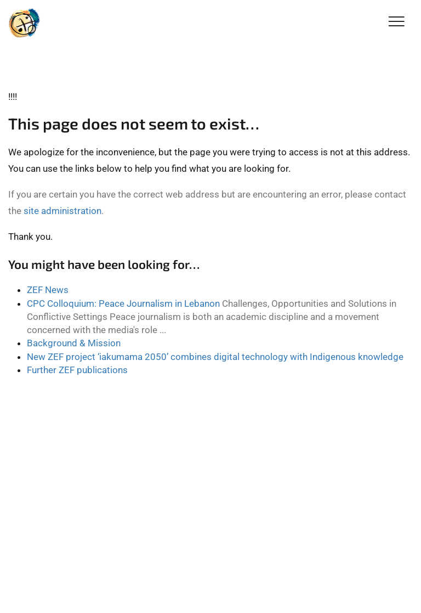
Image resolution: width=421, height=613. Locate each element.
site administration (62, 210)
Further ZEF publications (77, 369)
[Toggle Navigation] (397, 22)
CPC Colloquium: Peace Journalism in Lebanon (123, 303)
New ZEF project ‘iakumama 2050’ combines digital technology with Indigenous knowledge (215, 356)
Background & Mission (74, 343)
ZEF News (48, 289)
